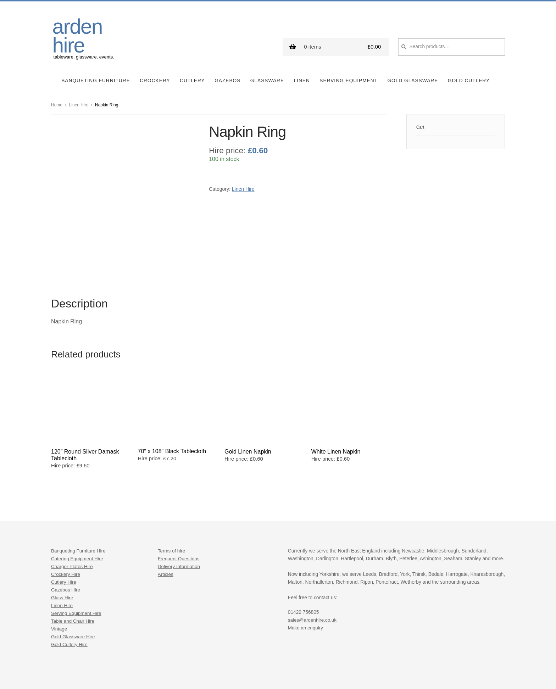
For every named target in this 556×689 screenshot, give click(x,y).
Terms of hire (172, 507)
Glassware (267, 77)
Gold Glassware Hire (73, 593)
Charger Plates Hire (72, 523)
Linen (302, 77)
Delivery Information (179, 523)
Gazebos (227, 77)
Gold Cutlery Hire (69, 601)
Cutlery (192, 77)
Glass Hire (62, 554)
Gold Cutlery (469, 77)
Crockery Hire (66, 531)
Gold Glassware (412, 77)
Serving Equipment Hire (76, 570)
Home (56, 101)
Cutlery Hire (64, 538)
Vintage (59, 585)
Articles (166, 531)
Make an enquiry (306, 584)
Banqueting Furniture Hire (79, 507)
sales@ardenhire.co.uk (313, 576)
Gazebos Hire (66, 546)
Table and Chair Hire (73, 577)
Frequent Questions (179, 515)
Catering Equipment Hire (77, 515)
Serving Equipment (348, 77)
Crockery (155, 77)
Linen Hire (79, 101)
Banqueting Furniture (95, 77)
